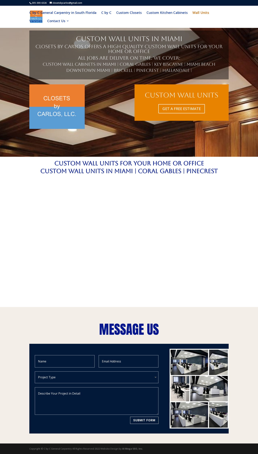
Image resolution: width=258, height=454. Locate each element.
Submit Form (144, 420)
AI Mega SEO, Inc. (132, 448)
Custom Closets (129, 13)
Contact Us (56, 21)
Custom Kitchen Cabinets (167, 13)
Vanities (35, 21)
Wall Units (200, 13)
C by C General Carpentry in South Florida (63, 13)
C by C (106, 13)
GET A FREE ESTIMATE (181, 108)
